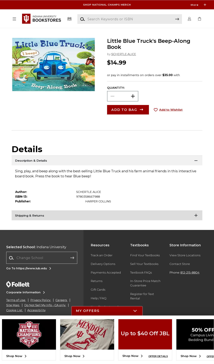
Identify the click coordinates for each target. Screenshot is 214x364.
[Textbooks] (69, 19)
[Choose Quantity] (122, 96)
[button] (14, 19)
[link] (199, 19)
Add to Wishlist (170, 109)
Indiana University (36, 247)
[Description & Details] (107, 160)
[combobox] (41, 258)
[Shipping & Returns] (107, 215)
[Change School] (41, 258)
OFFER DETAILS (158, 356)
